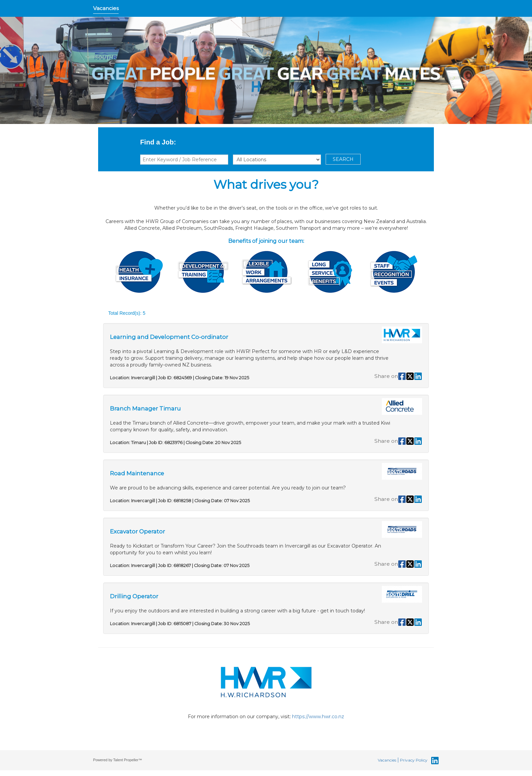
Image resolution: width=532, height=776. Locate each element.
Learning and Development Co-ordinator (169, 337)
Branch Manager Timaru (145, 408)
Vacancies (106, 8)
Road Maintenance (137, 473)
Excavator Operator (137, 531)
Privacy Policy (413, 760)
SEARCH (343, 159)
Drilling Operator (134, 596)
